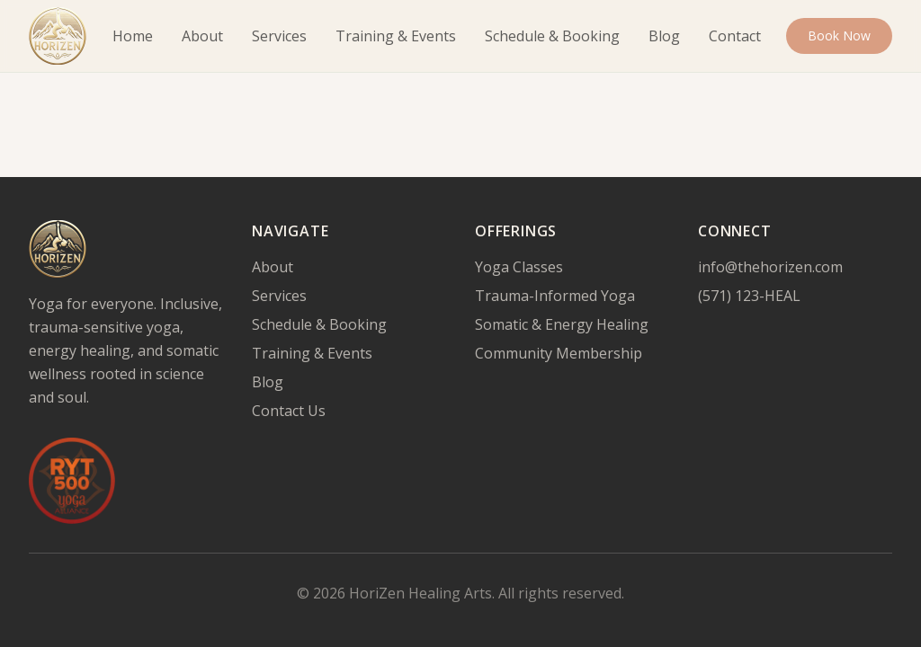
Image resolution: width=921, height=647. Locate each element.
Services (279, 36)
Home (132, 36)
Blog (664, 36)
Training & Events (395, 36)
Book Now (839, 35)
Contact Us (289, 411)
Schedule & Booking (552, 36)
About (202, 36)
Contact (735, 36)
